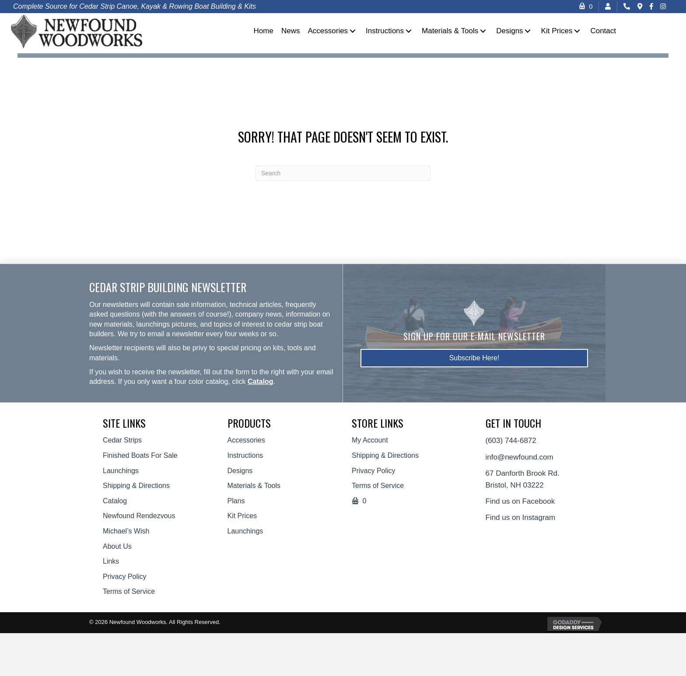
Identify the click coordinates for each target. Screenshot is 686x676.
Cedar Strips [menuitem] (122, 440)
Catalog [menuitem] (115, 501)
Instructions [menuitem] (245, 455)
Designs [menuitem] (240, 470)
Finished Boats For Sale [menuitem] (140, 455)
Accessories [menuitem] (246, 440)
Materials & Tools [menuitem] (254, 485)
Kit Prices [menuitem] (242, 515)
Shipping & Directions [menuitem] (136, 485)
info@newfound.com (519, 457)
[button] (352, 30)
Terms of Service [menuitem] (129, 591)
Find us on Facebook (520, 501)
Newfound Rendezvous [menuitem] (139, 515)
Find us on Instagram (521, 517)
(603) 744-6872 (511, 440)
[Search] (343, 173)
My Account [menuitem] (370, 440)
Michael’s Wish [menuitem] (126, 531)
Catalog (260, 381)
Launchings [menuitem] (121, 470)
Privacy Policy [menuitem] (125, 576)
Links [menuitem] (111, 561)
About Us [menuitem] (117, 546)
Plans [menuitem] (236, 501)
